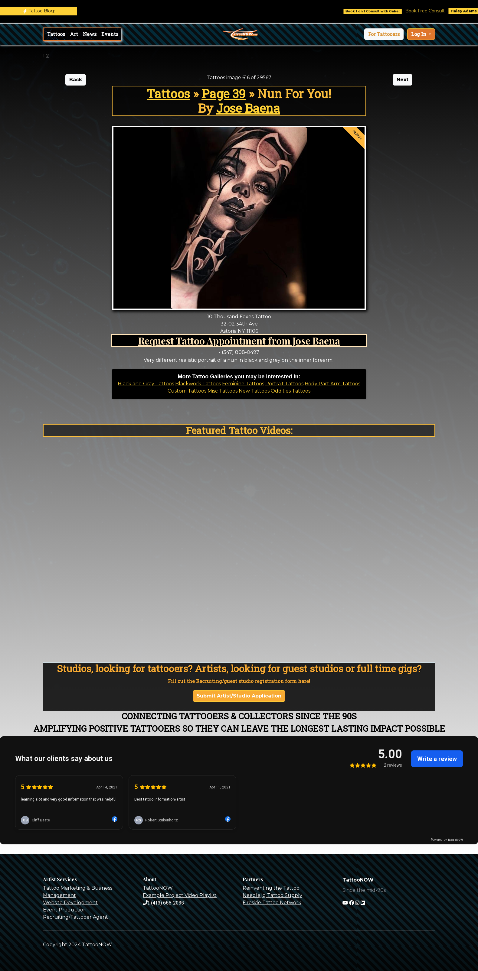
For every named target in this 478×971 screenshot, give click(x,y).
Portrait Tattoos (284, 384)
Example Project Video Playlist (180, 895)
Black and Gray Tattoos (146, 384)
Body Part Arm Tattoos (332, 384)
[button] (384, 34)
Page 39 (223, 94)
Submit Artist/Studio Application (239, 696)
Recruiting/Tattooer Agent (75, 917)
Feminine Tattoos (243, 384)
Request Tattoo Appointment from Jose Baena (239, 340)
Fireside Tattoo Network (272, 902)
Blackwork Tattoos (198, 384)
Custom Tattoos (187, 391)
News (90, 34)
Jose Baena (248, 108)
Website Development (70, 902)
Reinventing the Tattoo (271, 888)
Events (109, 34)
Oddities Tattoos (290, 391)
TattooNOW (158, 888)
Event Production (65, 910)
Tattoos (56, 34)
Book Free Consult (430, 11)
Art (74, 34)
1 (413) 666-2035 (163, 902)
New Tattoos (254, 391)
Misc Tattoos (222, 391)
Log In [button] (419, 34)
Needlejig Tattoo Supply (272, 895)
